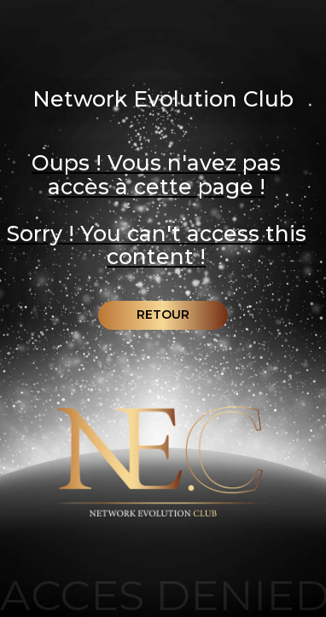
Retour (163, 314)
